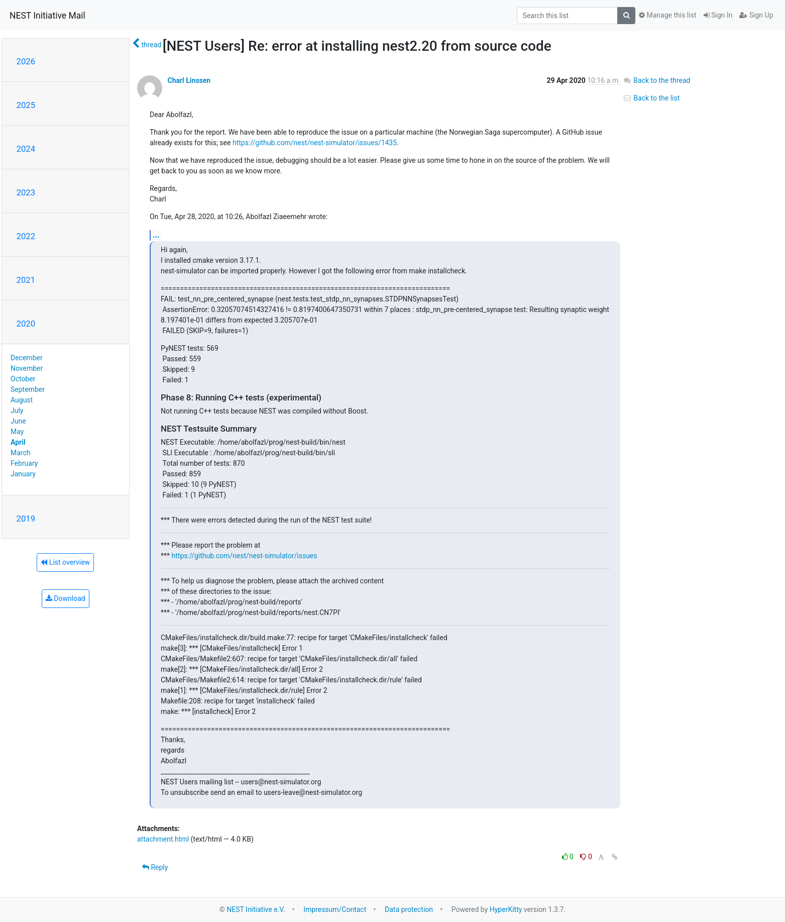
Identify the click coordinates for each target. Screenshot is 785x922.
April (18, 442)
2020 (26, 324)
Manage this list (667, 15)
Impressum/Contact (334, 909)
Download (65, 598)
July (17, 410)
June (18, 421)
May (17, 432)
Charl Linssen (188, 80)
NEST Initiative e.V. (256, 909)
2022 (26, 236)
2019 (26, 519)
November (27, 368)
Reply (155, 867)
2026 (26, 61)
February (24, 463)
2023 (26, 192)
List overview (65, 562)
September (28, 389)
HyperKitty (506, 909)
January (23, 474)
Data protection (409, 909)
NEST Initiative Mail (47, 16)
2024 (26, 149)
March (21, 453)
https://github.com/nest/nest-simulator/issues (244, 556)
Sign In (718, 15)
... (156, 235)
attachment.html (163, 839)
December (27, 358)
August (22, 400)
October (23, 379)
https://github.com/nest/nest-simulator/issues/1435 (315, 143)
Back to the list (651, 98)
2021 (26, 280)
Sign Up (756, 15)
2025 (26, 105)
